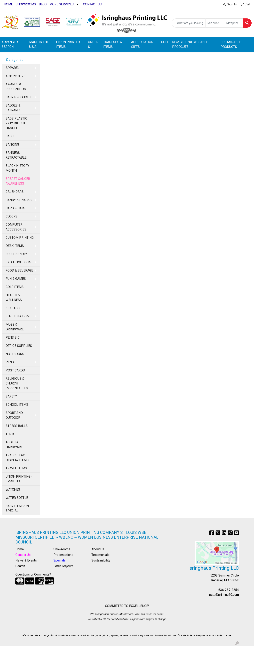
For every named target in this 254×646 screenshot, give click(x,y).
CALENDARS (15, 192)
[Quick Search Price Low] (214, 23)
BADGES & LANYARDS (13, 108)
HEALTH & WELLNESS (14, 297)
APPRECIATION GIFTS (142, 44)
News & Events (26, 560)
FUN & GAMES (16, 279)
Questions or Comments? (33, 574)
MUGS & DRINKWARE (15, 327)
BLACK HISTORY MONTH (17, 168)
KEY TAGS (13, 308)
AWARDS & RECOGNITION (16, 86)
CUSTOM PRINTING (20, 237)
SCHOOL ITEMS (17, 405)
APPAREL (12, 68)
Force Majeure (63, 566)
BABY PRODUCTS (18, 97)
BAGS (10, 136)
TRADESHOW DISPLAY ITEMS (17, 457)
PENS (10, 362)
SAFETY (11, 396)
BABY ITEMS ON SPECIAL (17, 508)
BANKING (12, 144)
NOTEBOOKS (15, 354)
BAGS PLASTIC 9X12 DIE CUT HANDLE (16, 123)
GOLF (165, 42)
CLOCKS (11, 216)
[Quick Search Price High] (233, 23)
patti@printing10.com (224, 595)
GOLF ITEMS (15, 287)
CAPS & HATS (15, 208)
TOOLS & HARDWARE (14, 444)
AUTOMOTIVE (15, 76)
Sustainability (100, 560)
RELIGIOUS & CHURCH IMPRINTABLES (17, 383)
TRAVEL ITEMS (16, 468)
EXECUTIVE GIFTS (18, 262)
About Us (97, 549)
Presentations (63, 555)
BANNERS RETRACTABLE (16, 155)
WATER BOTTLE (17, 498)
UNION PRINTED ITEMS (68, 44)
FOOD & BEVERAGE (19, 270)
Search (20, 566)
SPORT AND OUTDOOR (14, 415)
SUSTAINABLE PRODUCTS (231, 44)
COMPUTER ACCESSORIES (16, 227)
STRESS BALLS (17, 426)
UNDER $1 (93, 44)
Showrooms (61, 549)
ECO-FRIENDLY (16, 254)
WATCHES (13, 489)
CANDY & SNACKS (19, 200)
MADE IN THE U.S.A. (39, 44)
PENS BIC (13, 337)
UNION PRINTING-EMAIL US (19, 479)
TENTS (10, 434)
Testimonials (100, 555)
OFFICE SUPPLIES (19, 346)
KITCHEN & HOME (18, 316)
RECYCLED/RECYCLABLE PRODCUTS (190, 44)
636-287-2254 (228, 590)
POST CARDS (15, 370)
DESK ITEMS (15, 246)
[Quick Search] (189, 23)
